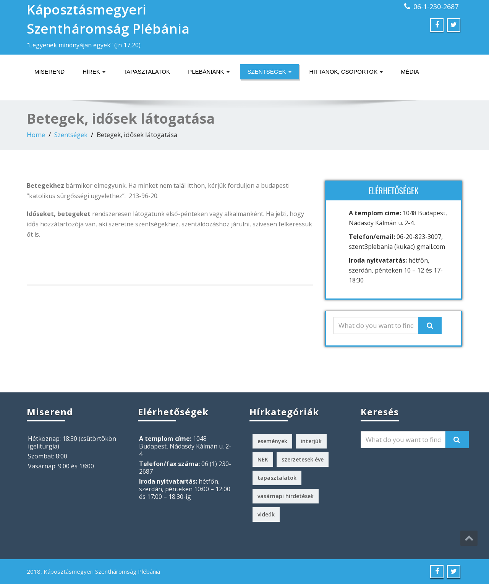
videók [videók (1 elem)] (266, 514)
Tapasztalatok (146, 71)
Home (36, 134)
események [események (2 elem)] (272, 441)
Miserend (49, 71)
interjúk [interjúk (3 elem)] (311, 441)
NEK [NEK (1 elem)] (262, 459)
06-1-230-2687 (435, 6)
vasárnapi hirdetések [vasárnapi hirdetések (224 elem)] (285, 496)
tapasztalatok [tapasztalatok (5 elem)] (276, 477)
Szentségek (269, 71)
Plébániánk (208, 71)
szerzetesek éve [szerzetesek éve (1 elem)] (303, 459)
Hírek (94, 71)
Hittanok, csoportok (346, 71)
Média (410, 71)
